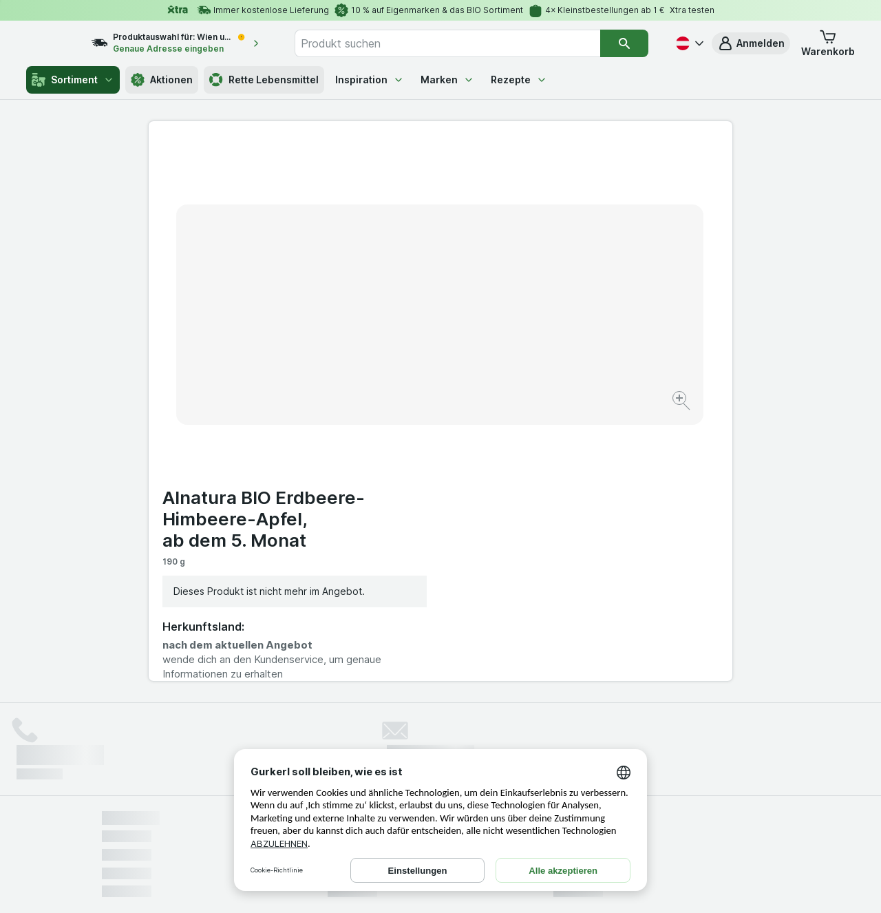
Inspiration (369, 79)
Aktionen (162, 80)
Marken (447, 79)
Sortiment (73, 80)
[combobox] (462, 43)
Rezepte (519, 79)
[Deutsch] (688, 43)
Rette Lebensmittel (264, 80)
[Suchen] (624, 43)
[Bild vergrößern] (392, 358)
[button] (751, 43)
